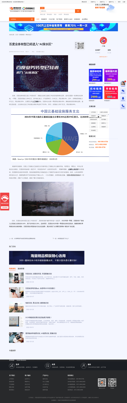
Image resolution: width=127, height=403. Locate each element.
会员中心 (27, 379)
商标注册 (42, 14)
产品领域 (11, 384)
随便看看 (21, 269)
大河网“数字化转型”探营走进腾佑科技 (24, 238)
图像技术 (104, 115)
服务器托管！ (108, 83)
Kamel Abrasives (21, 360)
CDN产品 (45, 387)
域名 (55, 14)
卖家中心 (102, 2)
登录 (119, 2)
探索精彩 (77, 19)
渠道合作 (27, 390)
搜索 (78, 11)
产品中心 (45, 375)
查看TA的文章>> (103, 56)
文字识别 (93, 112)
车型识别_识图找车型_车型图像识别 (38, 274)
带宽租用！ (107, 100)
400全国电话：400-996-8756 (76, 379)
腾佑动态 (28, 34)
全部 (42, 8)
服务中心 (111, 2)
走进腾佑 (85, 19)
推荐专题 (45, 390)
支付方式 (27, 384)
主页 (16, 34)
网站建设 (49, 14)
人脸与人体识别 (103, 112)
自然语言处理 (93, 119)
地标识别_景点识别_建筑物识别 (36, 303)
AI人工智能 (46, 381)
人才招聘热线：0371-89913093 (76, 387)
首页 (37, 19)
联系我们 (11, 390)
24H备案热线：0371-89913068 (76, 384)
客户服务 (28, 375)
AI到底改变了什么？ (63, 238)
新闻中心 (67, 19)
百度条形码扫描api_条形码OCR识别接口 (40, 288)
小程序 (60, 14)
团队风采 (11, 387)
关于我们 (12, 375)
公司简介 (11, 379)
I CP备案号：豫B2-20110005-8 (90, 397)
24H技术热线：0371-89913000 (76, 381)
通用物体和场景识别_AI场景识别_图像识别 (41, 333)
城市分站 (45, 379)
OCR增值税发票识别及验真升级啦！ (38, 317)
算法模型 (93, 130)
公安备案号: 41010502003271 (72, 397)
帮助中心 (27, 381)
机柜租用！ (92, 100)
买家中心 (93, 2)
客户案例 (59, 19)
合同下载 (27, 387)
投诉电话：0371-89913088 (75, 390)
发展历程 (11, 381)
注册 (124, 2)
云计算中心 (46, 384)
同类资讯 (12, 269)
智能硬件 (44, 19)
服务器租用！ (93, 83)
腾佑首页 (84, 2)
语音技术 (93, 115)
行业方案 (52, 19)
